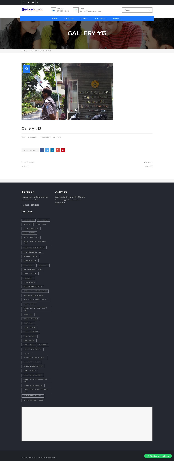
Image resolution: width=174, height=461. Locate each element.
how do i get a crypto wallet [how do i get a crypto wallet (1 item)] (35, 291)
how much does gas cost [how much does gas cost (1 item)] (33, 295)
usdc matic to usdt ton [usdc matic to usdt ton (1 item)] (33, 349)
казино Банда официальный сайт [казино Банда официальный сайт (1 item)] (35, 380)
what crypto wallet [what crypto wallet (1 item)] (32, 362)
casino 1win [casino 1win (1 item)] (28, 278)
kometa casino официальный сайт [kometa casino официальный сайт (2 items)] (35, 309)
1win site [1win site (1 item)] (27, 224)
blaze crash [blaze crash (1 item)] (28, 265)
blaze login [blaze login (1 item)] (43, 265)
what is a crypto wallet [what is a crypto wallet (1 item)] (33, 366)
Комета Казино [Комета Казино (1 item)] (30, 370)
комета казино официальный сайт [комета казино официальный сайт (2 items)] (36, 390)
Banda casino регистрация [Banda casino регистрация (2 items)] (34, 248)
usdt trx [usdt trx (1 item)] (27, 353)
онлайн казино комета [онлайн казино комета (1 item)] (33, 396)
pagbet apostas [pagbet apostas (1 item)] (30, 327)
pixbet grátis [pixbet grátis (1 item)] (29, 345)
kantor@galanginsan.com (91, 11)
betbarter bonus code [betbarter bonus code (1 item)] (32, 252)
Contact (117, 18)
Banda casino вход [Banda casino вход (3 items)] (31, 237)
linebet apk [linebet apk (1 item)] (28, 314)
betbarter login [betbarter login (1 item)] (30, 260)
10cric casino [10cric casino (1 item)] (41, 224)
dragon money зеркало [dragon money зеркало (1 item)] (33, 287)
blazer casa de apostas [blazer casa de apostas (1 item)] (33, 269)
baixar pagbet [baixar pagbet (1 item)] (29, 233)
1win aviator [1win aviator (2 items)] (28, 220)
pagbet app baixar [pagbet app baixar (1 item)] (31, 331)
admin (34, 137)
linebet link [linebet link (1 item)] (28, 323)
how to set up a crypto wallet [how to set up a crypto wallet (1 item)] (36, 299)
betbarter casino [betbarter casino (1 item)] (30, 256)
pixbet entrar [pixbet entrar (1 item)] (29, 340)
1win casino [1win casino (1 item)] (43, 220)
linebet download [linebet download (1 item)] (31, 319)
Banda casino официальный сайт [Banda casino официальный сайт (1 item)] (35, 242)
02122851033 (63, 11)
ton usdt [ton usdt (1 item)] (42, 345)
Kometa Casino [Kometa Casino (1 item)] (29, 304)
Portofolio (100, 18)
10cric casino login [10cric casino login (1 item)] (31, 228)
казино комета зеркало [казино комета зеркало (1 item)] (33, 385)
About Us (68, 18)
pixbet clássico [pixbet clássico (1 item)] (30, 336)
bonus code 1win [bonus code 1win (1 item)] (30, 273)
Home (54, 18)
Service (84, 18)
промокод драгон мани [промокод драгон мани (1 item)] (33, 400)
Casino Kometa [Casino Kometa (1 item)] (29, 282)
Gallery (33, 51)
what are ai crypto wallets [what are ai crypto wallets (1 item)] (34, 357)
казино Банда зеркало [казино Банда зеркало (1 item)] (33, 375)
